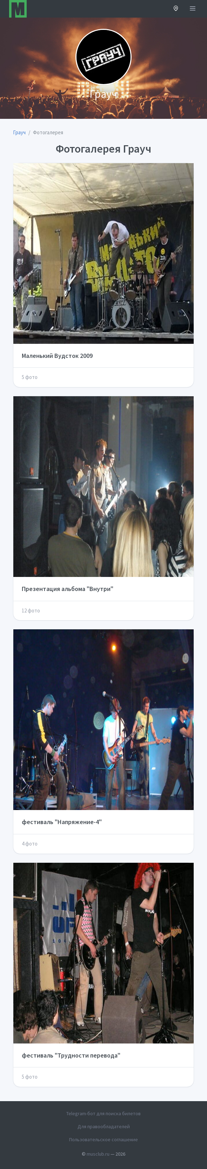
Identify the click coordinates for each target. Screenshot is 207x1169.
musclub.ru (98, 1154)
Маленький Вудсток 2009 (57, 356)
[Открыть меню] (192, 8)
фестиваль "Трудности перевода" (71, 1055)
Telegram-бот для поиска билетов (103, 1113)
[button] (176, 9)
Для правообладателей (104, 1126)
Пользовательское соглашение (103, 1139)
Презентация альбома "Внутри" (67, 589)
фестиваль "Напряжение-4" (62, 822)
